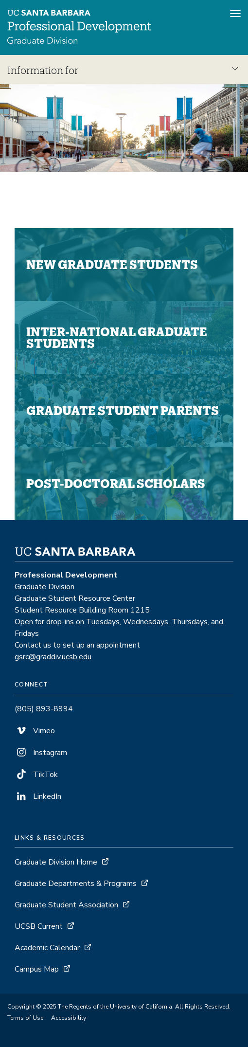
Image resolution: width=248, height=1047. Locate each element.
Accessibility (68, 1018)
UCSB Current (39, 926)
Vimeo (35, 730)
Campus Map (37, 969)
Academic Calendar (47, 947)
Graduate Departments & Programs (76, 883)
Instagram (41, 752)
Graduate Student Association (66, 905)
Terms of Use (25, 1018)
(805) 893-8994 (44, 709)
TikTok (36, 774)
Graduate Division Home (56, 862)
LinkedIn (38, 796)
